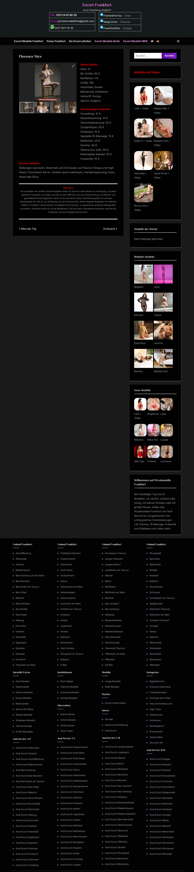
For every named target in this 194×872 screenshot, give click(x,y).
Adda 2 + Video (143, 140)
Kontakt (109, 719)
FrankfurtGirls (110, 28)
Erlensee (20, 654)
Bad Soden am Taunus (27, 586)
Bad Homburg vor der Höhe (30, 575)
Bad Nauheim (23, 581)
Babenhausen (23, 570)
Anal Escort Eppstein (27, 842)
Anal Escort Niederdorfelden (119, 802)
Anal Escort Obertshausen (118, 825)
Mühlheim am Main (115, 592)
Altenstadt (21, 559)
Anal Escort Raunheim (116, 858)
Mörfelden (110, 586)
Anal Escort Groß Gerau (72, 758)
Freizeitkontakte (158, 692)
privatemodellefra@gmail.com (76, 21)
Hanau (63, 581)
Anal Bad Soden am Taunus (30, 781)
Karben (64, 631)
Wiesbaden (155, 648)
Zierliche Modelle (69, 686)
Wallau (153, 631)
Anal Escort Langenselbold (119, 746)
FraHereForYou (111, 15)
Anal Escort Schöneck (161, 781)
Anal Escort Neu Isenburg (118, 791)
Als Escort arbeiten (80, 41)
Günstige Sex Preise (160, 698)
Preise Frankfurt (56, 41)
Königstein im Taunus (71, 654)
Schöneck (155, 592)
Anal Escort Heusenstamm (74, 786)
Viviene (151, 461)
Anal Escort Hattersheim (73, 775)
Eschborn (21, 659)
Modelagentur (157, 726)
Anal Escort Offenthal (116, 841)
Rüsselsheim (156, 586)
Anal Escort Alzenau (26, 753)
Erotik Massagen (24, 731)
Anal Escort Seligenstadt (162, 792)
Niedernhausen (113, 626)
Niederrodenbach (114, 631)
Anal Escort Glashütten (72, 752)
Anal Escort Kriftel (69, 853)
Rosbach (154, 575)
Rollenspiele (22, 703)
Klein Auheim (67, 648)
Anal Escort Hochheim (72, 792)
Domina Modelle (24, 692)
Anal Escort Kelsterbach (72, 831)
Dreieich (20, 631)
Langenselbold (112, 564)
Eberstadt (21, 637)
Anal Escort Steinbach (161, 798)
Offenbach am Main (115, 654)
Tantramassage (24, 726)
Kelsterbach (66, 642)
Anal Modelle (22, 681)
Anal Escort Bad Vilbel (27, 787)
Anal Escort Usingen (160, 815)
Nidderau (110, 614)
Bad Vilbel (21, 592)
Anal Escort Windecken (162, 842)
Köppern (64, 659)
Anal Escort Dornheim (27, 820)
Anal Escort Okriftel (115, 847)
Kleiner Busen (67, 714)
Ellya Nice (140, 343)
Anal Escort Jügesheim (72, 814)
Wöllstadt (154, 665)
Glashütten (66, 564)
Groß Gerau (66, 570)
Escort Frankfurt (97, 5)
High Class (155, 709)
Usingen (154, 626)
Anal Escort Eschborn (27, 854)
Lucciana (166, 461)
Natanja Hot (160, 371)
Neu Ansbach (112, 603)
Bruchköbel (22, 609)
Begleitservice (157, 681)
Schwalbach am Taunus (162, 598)
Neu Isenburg (112, 609)
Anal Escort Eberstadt (27, 831)
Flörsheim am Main (26, 665)
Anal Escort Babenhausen (29, 764)
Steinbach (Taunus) (160, 609)
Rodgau (154, 570)
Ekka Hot (152, 439)
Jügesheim (66, 626)
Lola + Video (141, 108)
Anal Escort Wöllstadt (161, 854)
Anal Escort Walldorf (160, 826)
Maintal (109, 575)
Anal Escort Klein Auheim (73, 836)
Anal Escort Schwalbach (162, 787)
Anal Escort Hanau (70, 769)
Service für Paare (24, 709)
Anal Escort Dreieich (26, 826)
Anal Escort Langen (70, 864)
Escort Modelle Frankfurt (28, 41)
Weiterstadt (155, 642)
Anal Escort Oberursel (116, 830)
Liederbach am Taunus (117, 570)
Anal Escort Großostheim (73, 764)
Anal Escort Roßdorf (160, 770)
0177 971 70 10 (61, 28)
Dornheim (21, 626)
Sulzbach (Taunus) (159, 620)
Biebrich (20, 598)
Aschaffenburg (23, 553)
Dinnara (138, 314)
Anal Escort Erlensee (26, 848)
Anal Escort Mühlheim (116, 774)
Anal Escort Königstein (72, 842)
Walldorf (154, 637)
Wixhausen (155, 659)
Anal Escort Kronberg (71, 859)
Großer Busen (67, 725)
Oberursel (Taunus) (115, 648)
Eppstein (20, 648)
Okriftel (109, 665)
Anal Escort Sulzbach (161, 809)
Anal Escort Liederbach (117, 752)
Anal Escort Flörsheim (27, 859)
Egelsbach (21, 642)
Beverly (138, 371)
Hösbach (65, 614)
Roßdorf (154, 581)
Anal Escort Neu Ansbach (118, 786)
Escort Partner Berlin (115, 703)
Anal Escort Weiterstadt (162, 831)
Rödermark (155, 564)
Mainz (108, 581)
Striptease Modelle (25, 720)
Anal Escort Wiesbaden (162, 837)
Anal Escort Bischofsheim (29, 798)
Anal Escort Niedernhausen (119, 808)
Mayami (138, 286)
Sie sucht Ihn (156, 742)
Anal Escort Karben (70, 820)
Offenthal (110, 659)
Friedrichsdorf (67, 559)
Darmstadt (21, 614)
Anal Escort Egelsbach (27, 837)
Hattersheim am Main (71, 586)
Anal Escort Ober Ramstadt (119, 819)
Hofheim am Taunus (71, 609)
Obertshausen (112, 642)
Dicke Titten (66, 731)
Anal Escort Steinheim (161, 803)
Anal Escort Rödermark (117, 864)
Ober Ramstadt (112, 637)
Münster (109, 598)
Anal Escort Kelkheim (71, 825)
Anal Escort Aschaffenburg (30, 759)
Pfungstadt (155, 553)
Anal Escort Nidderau (116, 797)
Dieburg (20, 620)
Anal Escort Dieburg (26, 815)
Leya (163, 413)
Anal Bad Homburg (25, 770)
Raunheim (155, 559)
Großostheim (67, 575)
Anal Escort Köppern (71, 848)
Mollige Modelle (68, 698)
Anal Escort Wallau (159, 820)
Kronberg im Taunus (115, 553)
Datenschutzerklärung (116, 725)
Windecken (155, 654)
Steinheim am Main (160, 614)
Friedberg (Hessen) (70, 553)
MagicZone (108, 21)
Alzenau (20, 564)
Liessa (157, 314)
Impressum (111, 730)
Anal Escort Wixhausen (162, 848)
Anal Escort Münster (115, 780)
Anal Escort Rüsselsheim (163, 775)
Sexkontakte (156, 737)
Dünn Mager (66, 681)
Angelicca (153, 413)
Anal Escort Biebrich (26, 792)
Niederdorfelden (113, 620)
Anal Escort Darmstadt (27, 809)
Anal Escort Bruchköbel (28, 803)
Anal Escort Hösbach (71, 803)
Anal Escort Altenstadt (27, 747)
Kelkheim (65, 637)
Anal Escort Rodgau (160, 759)
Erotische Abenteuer (160, 686)
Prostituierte (156, 731)
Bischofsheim (23, 603)
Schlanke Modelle (69, 692)
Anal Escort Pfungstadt (117, 853)
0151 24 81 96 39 (66, 15)
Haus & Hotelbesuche (161, 703)
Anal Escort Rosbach (160, 764)
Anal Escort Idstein (70, 808)
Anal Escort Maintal (115, 758)
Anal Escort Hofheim (71, 797)
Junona (158, 343)
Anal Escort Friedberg (27, 865)
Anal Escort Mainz (114, 763)
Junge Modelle (112, 681)
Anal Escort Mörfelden (116, 769)
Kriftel (63, 665)
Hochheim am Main (70, 603)
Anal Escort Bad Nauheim (29, 775)
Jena (156, 286)
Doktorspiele (22, 686)
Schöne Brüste (68, 720)
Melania (138, 439)
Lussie (164, 439)
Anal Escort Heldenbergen (74, 780)
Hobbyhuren (156, 714)
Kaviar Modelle (23, 698)
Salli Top (139, 461)
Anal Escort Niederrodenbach (120, 814)
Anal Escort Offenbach (116, 836)
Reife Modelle (112, 686)
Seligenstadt (156, 603)
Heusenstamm (68, 598)
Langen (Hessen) (114, 559)
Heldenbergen (67, 592)
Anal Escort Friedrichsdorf (74, 747)
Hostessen (155, 720)
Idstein (64, 620)
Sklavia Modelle (24, 714)
